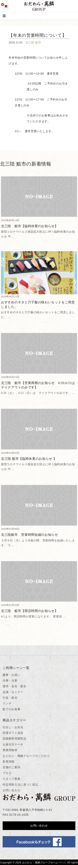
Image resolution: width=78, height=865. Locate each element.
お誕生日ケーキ (13, 744)
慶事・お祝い (11, 674)
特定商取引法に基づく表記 (20, 784)
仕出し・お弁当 (13, 727)
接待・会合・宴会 (14, 686)
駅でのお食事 (11, 709)
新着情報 (8, 761)
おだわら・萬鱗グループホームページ (44, 862)
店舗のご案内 (11, 767)
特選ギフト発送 (13, 732)
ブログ (7, 773)
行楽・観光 (10, 697)
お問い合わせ (11, 790)
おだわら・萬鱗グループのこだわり (26, 755)
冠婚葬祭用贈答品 (14, 738)
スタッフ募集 (11, 778)
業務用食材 (10, 750)
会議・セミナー (13, 692)
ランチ (7, 703)
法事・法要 (10, 680)
